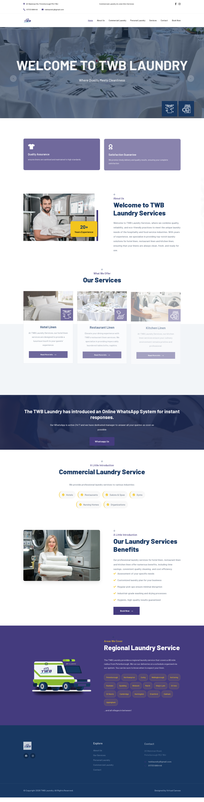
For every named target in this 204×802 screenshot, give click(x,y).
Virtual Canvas (174, 795)
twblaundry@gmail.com (53, 9)
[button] (100, 121)
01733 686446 (30, 9)
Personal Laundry (137, 20)
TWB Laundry (47, 795)
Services (153, 20)
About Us (101, 20)
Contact (164, 20)
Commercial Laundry (117, 20)
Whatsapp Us (102, 445)
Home (90, 20)
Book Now (176, 20)
